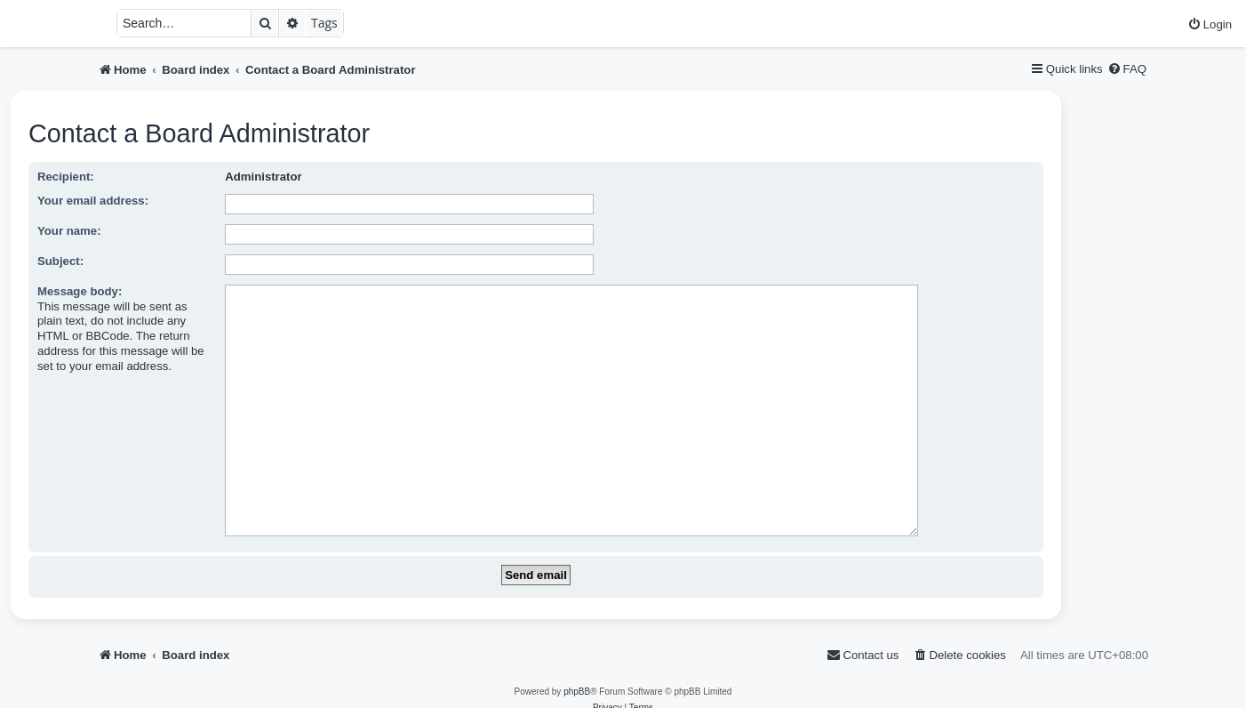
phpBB (576, 664)
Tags (324, 22)
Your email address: (92, 200)
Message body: (79, 291)
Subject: (60, 261)
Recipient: (65, 176)
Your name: (69, 230)
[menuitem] (1209, 24)
